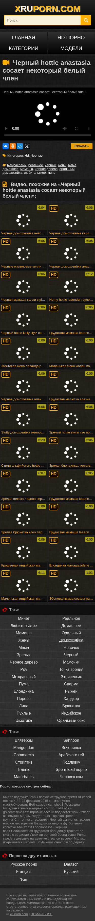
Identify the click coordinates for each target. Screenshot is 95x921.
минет (52, 172)
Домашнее (71, 626)
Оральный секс (71, 720)
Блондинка (24, 691)
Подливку (71, 762)
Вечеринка (71, 747)
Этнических (71, 677)
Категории (23, 48)
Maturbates (24, 777)
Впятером (24, 740)
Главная (23, 37)
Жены (23, 640)
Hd (27, 155)
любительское (35, 172)
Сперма (71, 684)
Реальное (71, 618)
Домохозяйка (71, 640)
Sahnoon (71, 740)
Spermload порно (71, 769)
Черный (71, 655)
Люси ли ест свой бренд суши (53, 835)
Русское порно (23, 864)
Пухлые (24, 713)
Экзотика (23, 720)
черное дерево (46, 169)
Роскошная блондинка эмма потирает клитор (42, 806)
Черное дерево (24, 662)
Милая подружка (16, 797)
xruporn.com (19, 914)
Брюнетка (71, 706)
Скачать (81, 146)
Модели (71, 48)
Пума (24, 684)
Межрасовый (24, 677)
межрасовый (17, 165)
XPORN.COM (47, 8)
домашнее (10, 169)
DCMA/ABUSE (41, 914)
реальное (35, 165)
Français (23, 871)
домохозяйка (12, 172)
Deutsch (71, 864)
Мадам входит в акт (35, 816)
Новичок (71, 647)
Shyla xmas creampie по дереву (60, 842)
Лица (23, 706)
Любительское (24, 626)
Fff (18, 801)
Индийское (71, 713)
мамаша (26, 169)
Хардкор (71, 698)
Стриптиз (23, 762)
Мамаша (24, 633)
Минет (24, 618)
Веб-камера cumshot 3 (46, 804)
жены (62, 165)
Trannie (23, 769)
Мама (23, 647)
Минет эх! (24, 827)
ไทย (23, 880)
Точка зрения (71, 669)
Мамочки (71, 662)
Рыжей (71, 691)
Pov (23, 669)
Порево (24, 698)
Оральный (71, 633)
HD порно (71, 37)
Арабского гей (71, 755)
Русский (71, 871)
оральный (67, 169)
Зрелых (24, 655)
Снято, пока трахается (31, 819)
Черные (37, 155)
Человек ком (71, 777)
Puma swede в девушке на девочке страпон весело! (44, 836)
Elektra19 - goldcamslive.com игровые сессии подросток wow (40, 810)
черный (50, 165)
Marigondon (23, 747)
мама (72, 165)
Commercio (24, 755)
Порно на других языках (33, 856)
